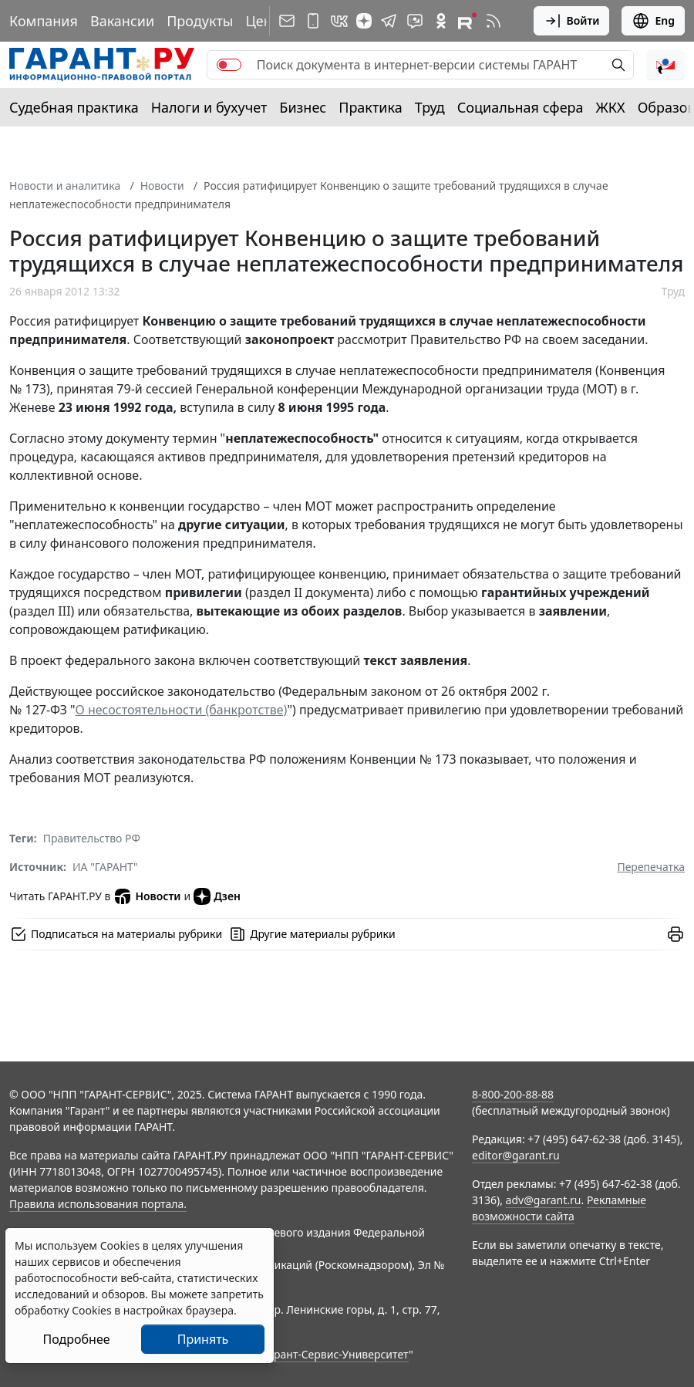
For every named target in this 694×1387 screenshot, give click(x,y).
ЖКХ (610, 107)
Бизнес (302, 107)
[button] (665, 64)
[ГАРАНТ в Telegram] (388, 21)
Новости (162, 185)
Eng (653, 21)
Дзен (217, 896)
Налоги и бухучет (209, 107)
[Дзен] (364, 21)
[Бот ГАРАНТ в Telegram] (415, 21)
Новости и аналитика (64, 185)
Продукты (200, 21)
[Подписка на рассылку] (287, 21)
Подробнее (75, 1339)
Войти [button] (572, 21)
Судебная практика (74, 107)
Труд (430, 107)
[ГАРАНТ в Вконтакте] (339, 21)
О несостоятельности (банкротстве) (182, 709)
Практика (370, 107)
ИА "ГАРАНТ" (105, 866)
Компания (43, 21)
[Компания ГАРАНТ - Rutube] (467, 21)
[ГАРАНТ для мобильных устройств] (313, 21)
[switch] (229, 65)
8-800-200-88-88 (513, 1094)
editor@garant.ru (516, 1155)
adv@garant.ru (543, 1200)
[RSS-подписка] (493, 21)
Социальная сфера (520, 107)
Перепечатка (651, 866)
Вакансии (122, 21)
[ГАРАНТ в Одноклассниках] (441, 21)
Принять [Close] (203, 1339)
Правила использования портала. (98, 1203)
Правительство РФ (91, 838)
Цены (263, 21)
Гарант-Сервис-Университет (336, 1354)
